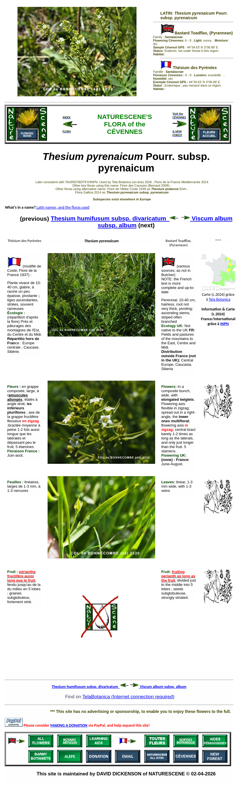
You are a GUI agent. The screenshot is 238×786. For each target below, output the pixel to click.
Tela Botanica (219, 299)
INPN (224, 323)
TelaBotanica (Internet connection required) (128, 696)
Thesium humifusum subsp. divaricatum (114, 218)
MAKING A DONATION (68, 725)
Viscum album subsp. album (158, 686)
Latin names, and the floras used (62, 207)
